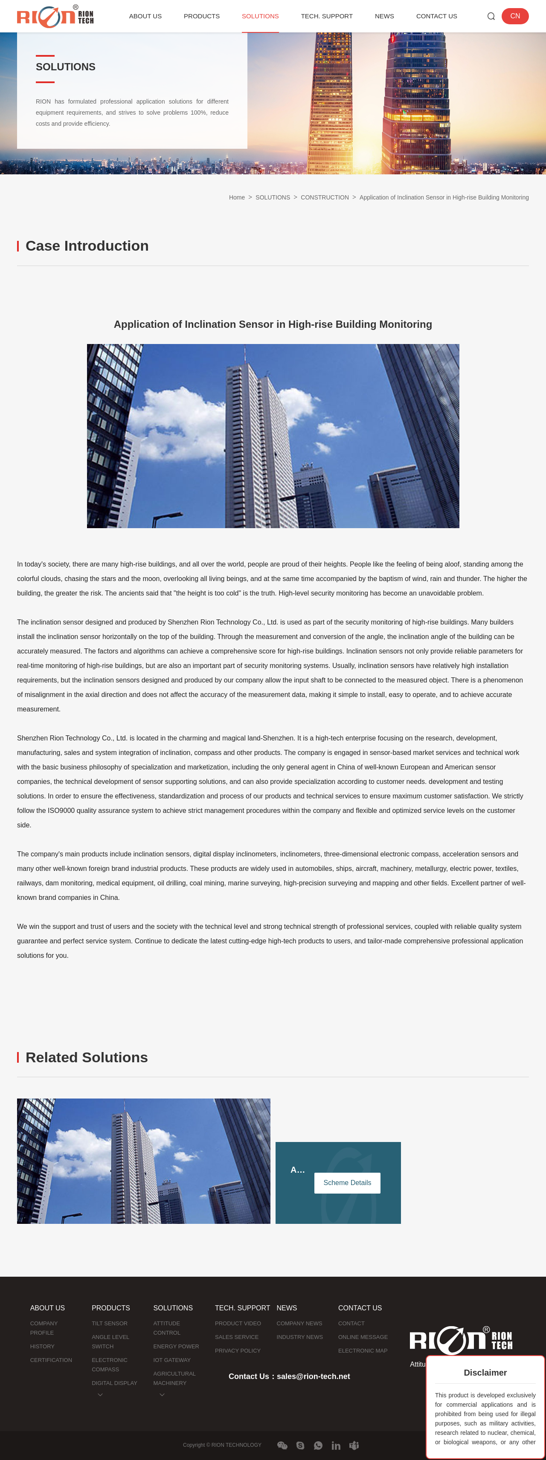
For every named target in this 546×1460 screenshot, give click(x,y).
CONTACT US (436, 16)
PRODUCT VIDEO (238, 1323)
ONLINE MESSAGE (363, 1337)
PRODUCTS (202, 16)
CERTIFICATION (51, 1360)
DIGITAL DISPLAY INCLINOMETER (114, 1388)
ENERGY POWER (176, 1346)
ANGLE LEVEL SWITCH (110, 1342)
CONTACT (351, 1323)
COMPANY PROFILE (44, 1328)
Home (237, 197)
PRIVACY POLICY (238, 1350)
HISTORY (42, 1346)
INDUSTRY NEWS (300, 1337)
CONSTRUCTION (325, 197)
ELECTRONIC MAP (363, 1350)
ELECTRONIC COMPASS (110, 1365)
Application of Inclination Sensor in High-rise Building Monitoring (444, 197)
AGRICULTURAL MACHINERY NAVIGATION (175, 1383)
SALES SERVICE (236, 1337)
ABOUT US (145, 16)
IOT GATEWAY (172, 1360)
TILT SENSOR (110, 1323)
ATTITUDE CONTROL (167, 1328)
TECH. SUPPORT (327, 16)
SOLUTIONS (260, 16)
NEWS (384, 16)
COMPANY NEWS (299, 1323)
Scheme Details (347, 1182)
